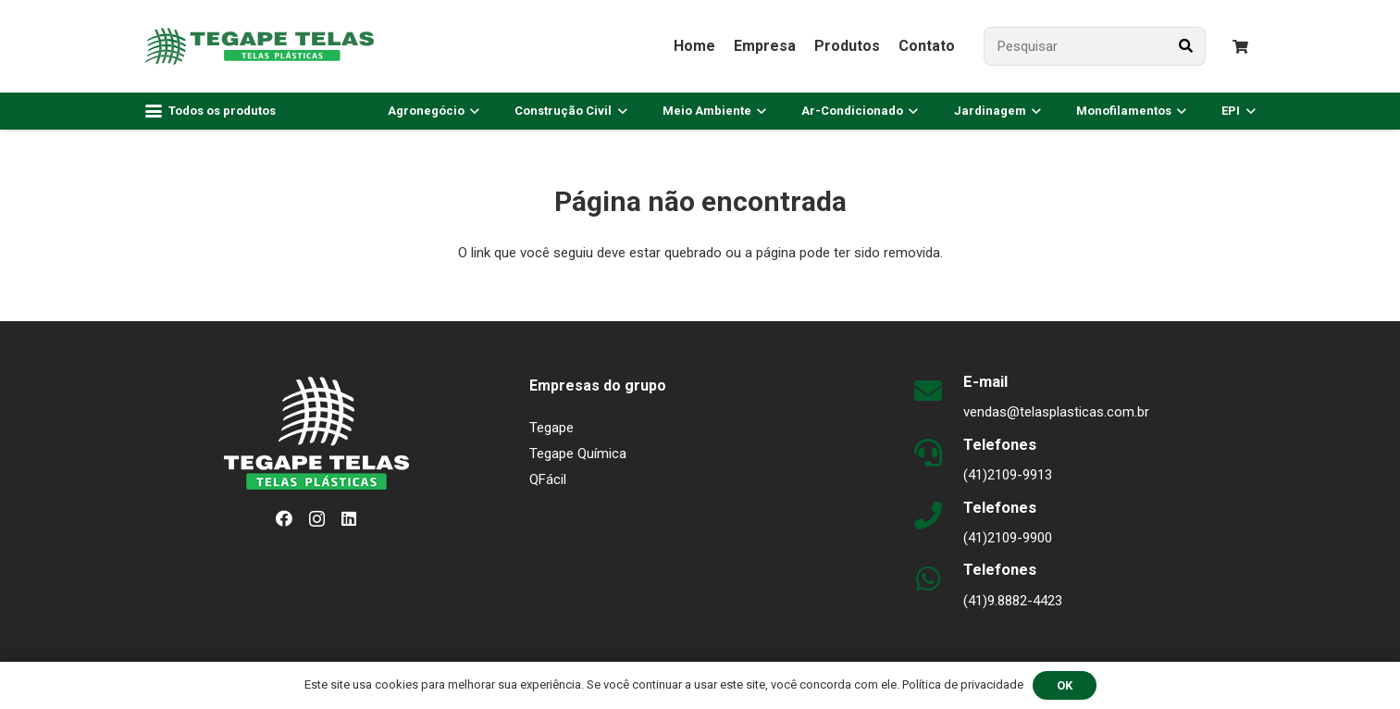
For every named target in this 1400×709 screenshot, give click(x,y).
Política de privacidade (962, 684)
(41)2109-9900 (1007, 537)
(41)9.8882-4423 (1012, 600)
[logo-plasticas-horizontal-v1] (259, 46)
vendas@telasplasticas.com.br (1056, 412)
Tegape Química (577, 453)
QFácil (547, 479)
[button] (211, 111)
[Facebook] (284, 518)
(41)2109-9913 (1007, 474)
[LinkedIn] (348, 518)
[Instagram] (317, 519)
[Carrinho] (1240, 46)
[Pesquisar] (1095, 46)
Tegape (551, 427)
